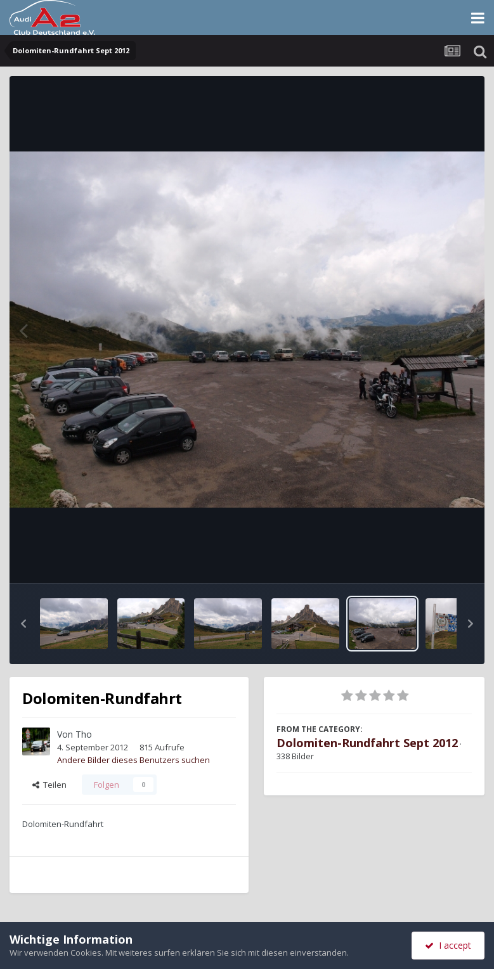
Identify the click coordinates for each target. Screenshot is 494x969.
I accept (448, 945)
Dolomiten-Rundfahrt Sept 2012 (367, 742)
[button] (23, 624)
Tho (83, 734)
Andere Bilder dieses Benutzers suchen (133, 760)
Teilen (49, 784)
